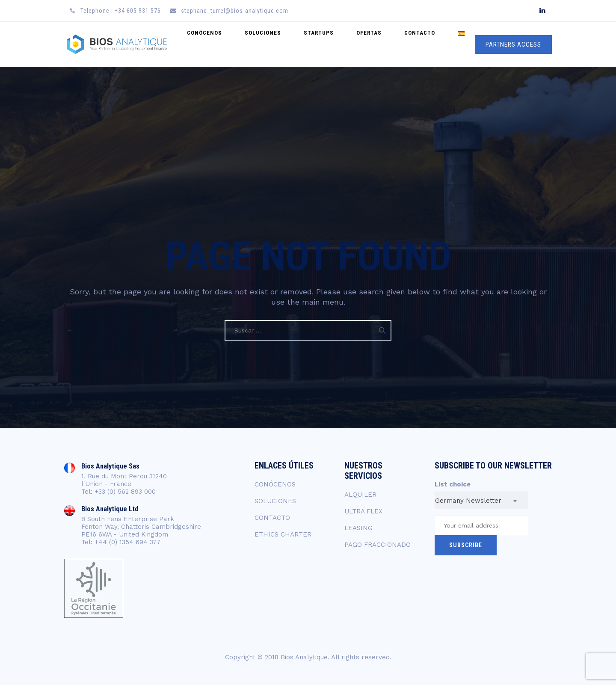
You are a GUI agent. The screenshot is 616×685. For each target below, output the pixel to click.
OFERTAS (388, 44)
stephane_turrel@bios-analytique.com (234, 10)
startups (346, 44)
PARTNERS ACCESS (513, 44)
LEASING (358, 528)
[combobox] (481, 500)
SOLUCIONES (297, 44)
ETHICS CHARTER (283, 534)
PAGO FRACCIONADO (377, 545)
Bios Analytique (304, 657)
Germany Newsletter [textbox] (468, 500)
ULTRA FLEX (363, 511)
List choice (453, 484)
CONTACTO (431, 44)
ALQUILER (360, 494)
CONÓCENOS (246, 44)
